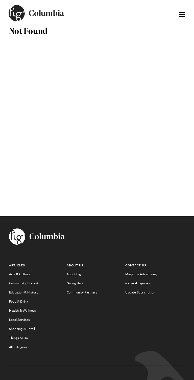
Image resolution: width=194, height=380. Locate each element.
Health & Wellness (22, 310)
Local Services (19, 319)
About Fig (74, 274)
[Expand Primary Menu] (182, 13)
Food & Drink (18, 301)
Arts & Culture (19, 274)
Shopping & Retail (22, 328)
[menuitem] (38, 274)
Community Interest (24, 283)
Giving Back (75, 283)
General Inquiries (137, 283)
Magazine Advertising (141, 274)
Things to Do (18, 337)
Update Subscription (140, 292)
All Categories (19, 346)
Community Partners (82, 292)
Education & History (23, 292)
